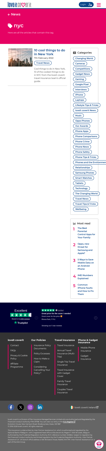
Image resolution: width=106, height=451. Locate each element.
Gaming (79, 79)
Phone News (82, 147)
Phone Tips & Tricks (85, 157)
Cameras (80, 63)
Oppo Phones (82, 121)
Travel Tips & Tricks (85, 204)
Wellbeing (80, 209)
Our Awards (81, 126)
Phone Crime (82, 141)
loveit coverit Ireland (84, 407)
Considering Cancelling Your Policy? (42, 370)
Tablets (79, 183)
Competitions (82, 69)
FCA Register (69, 422)
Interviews (81, 89)
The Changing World (86, 193)
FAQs (13, 350)
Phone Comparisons (86, 136)
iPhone (79, 95)
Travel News (42, 63)
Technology (81, 188)
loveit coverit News (85, 110)
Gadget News (82, 74)
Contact (14, 345)
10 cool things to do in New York (49, 52)
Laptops (79, 100)
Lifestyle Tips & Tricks (86, 105)
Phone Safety (82, 152)
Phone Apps (81, 131)
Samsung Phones (84, 173)
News (14, 14)
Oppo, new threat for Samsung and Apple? (85, 248)
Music (78, 115)
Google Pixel (82, 84)
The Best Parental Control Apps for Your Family (86, 233)
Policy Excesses (42, 353)
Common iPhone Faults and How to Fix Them (86, 289)
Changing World (84, 58)
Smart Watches (83, 178)
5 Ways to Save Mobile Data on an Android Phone (86, 264)
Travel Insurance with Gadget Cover (65, 373)
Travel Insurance (65, 345)
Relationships (82, 167)
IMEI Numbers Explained (85, 277)
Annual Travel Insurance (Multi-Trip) (66, 353)
